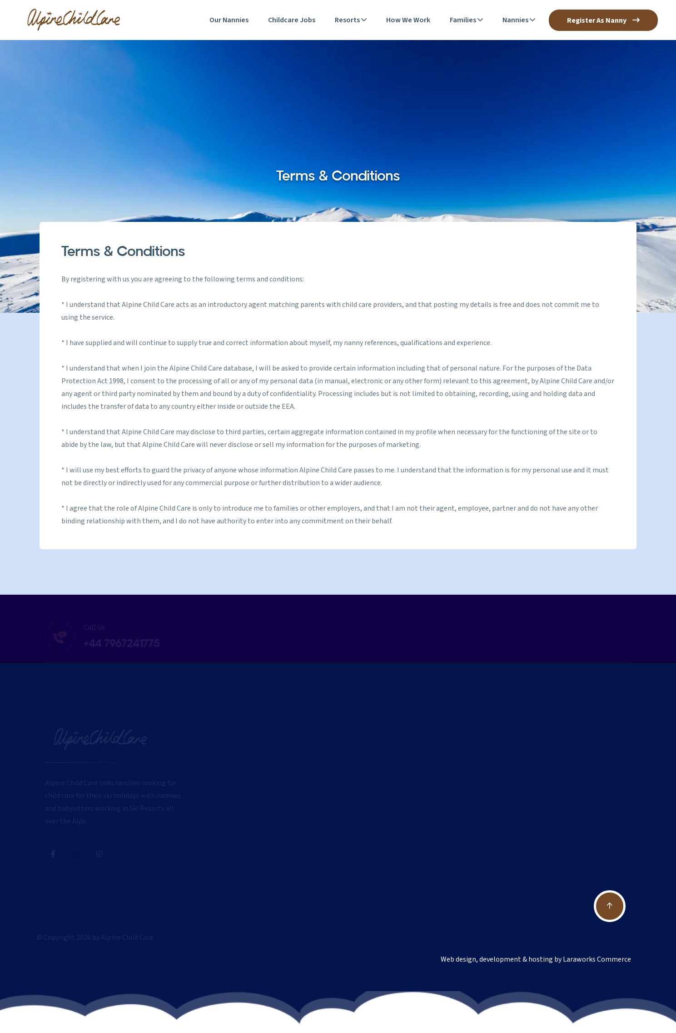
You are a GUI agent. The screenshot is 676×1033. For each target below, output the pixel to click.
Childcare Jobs (291, 20)
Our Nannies (229, 20)
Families (463, 20)
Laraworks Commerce (597, 959)
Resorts (347, 20)
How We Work (408, 20)
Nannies (515, 20)
